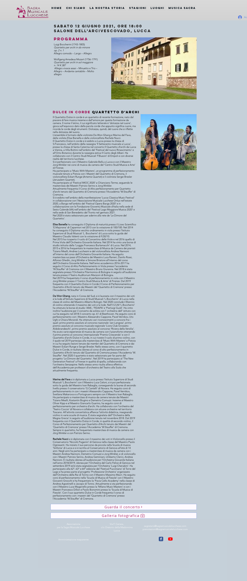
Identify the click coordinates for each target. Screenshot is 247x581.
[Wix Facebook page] (161, 539)
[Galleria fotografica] (124, 516)
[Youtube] (170, 539)
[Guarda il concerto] (124, 507)
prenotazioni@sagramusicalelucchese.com (165, 529)
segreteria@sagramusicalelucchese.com (165, 526)
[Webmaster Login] (117, 543)
